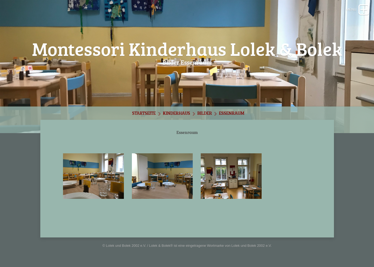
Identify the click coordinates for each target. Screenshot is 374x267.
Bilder (204, 113)
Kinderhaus (176, 113)
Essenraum (231, 113)
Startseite (144, 113)
